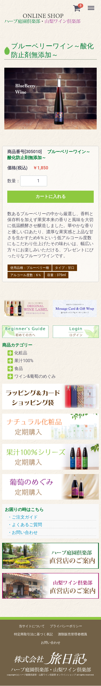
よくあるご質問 (27, 524)
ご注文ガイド (25, 517)
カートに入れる (51, 196)
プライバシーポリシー (66, 626)
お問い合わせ (25, 532)
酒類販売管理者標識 (72, 634)
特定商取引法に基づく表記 (33, 634)
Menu (91, 5)
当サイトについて (32, 626)
